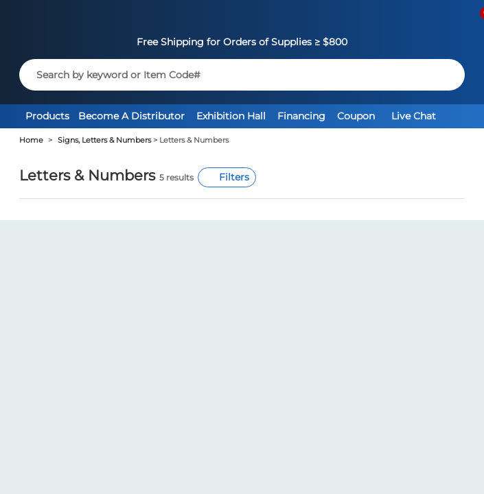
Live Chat (413, 116)
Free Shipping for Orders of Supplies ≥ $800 (242, 42)
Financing (301, 116)
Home (31, 140)
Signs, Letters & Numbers (104, 140)
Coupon (356, 116)
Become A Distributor (131, 116)
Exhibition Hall (231, 116)
